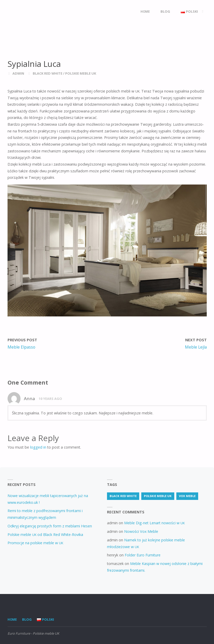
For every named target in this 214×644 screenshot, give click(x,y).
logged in (38, 447)
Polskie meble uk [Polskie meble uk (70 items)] (158, 496)
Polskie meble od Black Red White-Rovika (45, 534)
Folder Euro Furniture (142, 555)
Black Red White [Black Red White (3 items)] (123, 496)
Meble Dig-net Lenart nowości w (154, 522)
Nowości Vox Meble (141, 531)
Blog (27, 619)
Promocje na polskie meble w (35, 542)
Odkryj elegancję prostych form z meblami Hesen (50, 525)
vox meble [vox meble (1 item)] (187, 496)
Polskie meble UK (80, 73)
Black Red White (47, 73)
